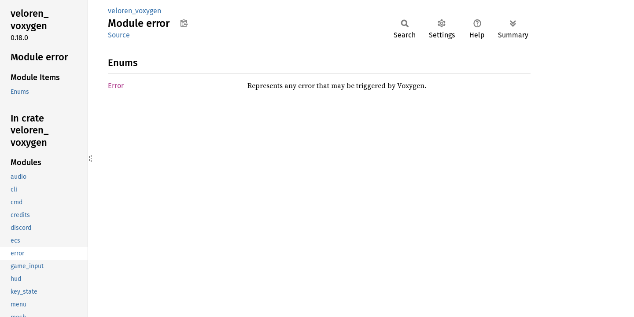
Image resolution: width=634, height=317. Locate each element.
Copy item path (184, 22)
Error (116, 85)
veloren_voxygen (134, 11)
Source (119, 35)
